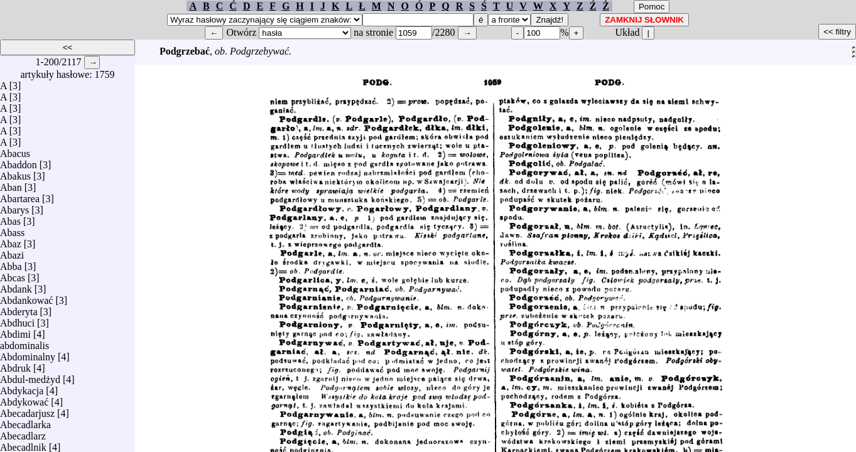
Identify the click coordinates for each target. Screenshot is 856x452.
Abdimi (15, 331)
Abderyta (19, 308)
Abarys (14, 207)
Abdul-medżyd (30, 376)
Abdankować (26, 297)
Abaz (10, 240)
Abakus (15, 173)
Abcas (12, 274)
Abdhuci (17, 320)
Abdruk (15, 365)
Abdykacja (21, 387)
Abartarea (20, 195)
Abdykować (24, 399)
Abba (11, 263)
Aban (11, 184)
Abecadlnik (23, 444)
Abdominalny (27, 353)
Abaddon (18, 161)
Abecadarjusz (27, 410)
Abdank (16, 286)
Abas (10, 218)
